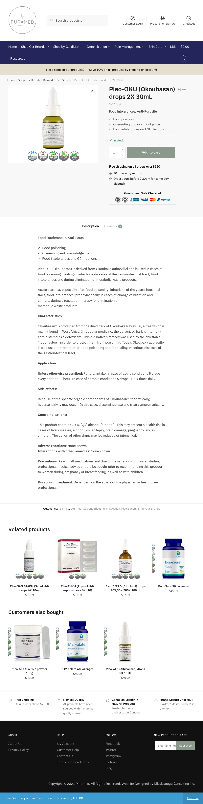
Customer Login (133, 20)
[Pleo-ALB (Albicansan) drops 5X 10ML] (125, 642)
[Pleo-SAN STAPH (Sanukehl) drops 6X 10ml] (29, 559)
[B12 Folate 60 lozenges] (77, 642)
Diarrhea (76, 508)
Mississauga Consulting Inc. (174, 784)
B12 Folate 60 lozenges (77, 669)
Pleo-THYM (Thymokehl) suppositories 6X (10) (77, 588)
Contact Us (65, 756)
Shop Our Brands (29, 80)
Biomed (48, 80)
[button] (92, 91)
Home (11, 80)
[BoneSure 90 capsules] (173, 559)
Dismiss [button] (192, 798)
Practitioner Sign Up (162, 23)
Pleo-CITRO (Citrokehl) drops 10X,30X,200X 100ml (125, 588)
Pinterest (112, 762)
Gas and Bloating (94, 508)
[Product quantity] (114, 152)
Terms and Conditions (73, 762)
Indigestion (113, 508)
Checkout (189, 20)
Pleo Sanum (63, 80)
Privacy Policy (18, 750)
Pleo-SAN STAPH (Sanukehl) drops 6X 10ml (29, 588)
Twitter (110, 750)
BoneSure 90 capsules (173, 586)
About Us (15, 744)
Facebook (112, 744)
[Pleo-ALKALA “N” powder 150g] (29, 642)
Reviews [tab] (110, 226)
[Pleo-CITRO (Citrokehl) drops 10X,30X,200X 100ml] (125, 559)
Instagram (113, 756)
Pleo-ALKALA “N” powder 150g (29, 671)
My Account (65, 744)
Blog (108, 768)
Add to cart (151, 152)
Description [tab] (90, 226)
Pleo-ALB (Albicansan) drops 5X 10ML (125, 671)
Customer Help (68, 750)
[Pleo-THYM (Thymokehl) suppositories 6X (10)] (77, 559)
